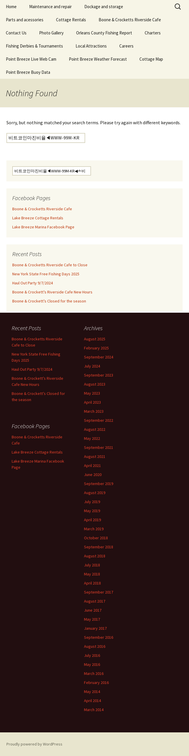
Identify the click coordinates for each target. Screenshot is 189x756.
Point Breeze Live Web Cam (31, 59)
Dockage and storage (103, 6)
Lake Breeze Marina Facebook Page (43, 227)
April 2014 (92, 700)
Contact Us (16, 33)
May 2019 (92, 510)
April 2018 (92, 583)
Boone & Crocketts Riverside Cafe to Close (50, 264)
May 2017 (92, 619)
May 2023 (92, 393)
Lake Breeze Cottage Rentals (37, 217)
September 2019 (98, 483)
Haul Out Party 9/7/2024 (32, 283)
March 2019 (94, 528)
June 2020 (93, 474)
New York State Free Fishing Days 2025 (45, 273)
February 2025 (96, 348)
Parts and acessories (24, 19)
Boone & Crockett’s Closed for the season (49, 301)
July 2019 (92, 501)
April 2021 (92, 465)
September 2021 (98, 447)
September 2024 (98, 357)
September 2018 (98, 547)
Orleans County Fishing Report (104, 33)
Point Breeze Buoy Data (28, 72)
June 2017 (93, 610)
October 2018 (96, 537)
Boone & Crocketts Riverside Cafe (130, 19)
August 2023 (94, 384)
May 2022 (92, 438)
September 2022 (98, 420)
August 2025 (94, 339)
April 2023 (92, 402)
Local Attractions (91, 46)
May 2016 (92, 664)
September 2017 (98, 592)
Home (11, 6)
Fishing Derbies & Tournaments (34, 46)
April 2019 (92, 519)
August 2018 (94, 556)
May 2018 (92, 574)
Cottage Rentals (71, 19)
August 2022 (94, 429)
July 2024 (92, 366)
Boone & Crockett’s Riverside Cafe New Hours (52, 292)
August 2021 (94, 456)
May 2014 (92, 691)
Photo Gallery (51, 33)
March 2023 (94, 411)
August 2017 (94, 601)
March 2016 (94, 673)
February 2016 (96, 682)
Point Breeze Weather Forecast (98, 59)
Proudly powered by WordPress (34, 744)
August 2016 (94, 646)
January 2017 (95, 628)
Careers (126, 46)
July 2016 (92, 655)
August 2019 (94, 492)
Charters (153, 33)
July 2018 (92, 565)
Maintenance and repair (50, 6)
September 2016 (98, 637)
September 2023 (98, 375)
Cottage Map (151, 59)
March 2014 (94, 709)
